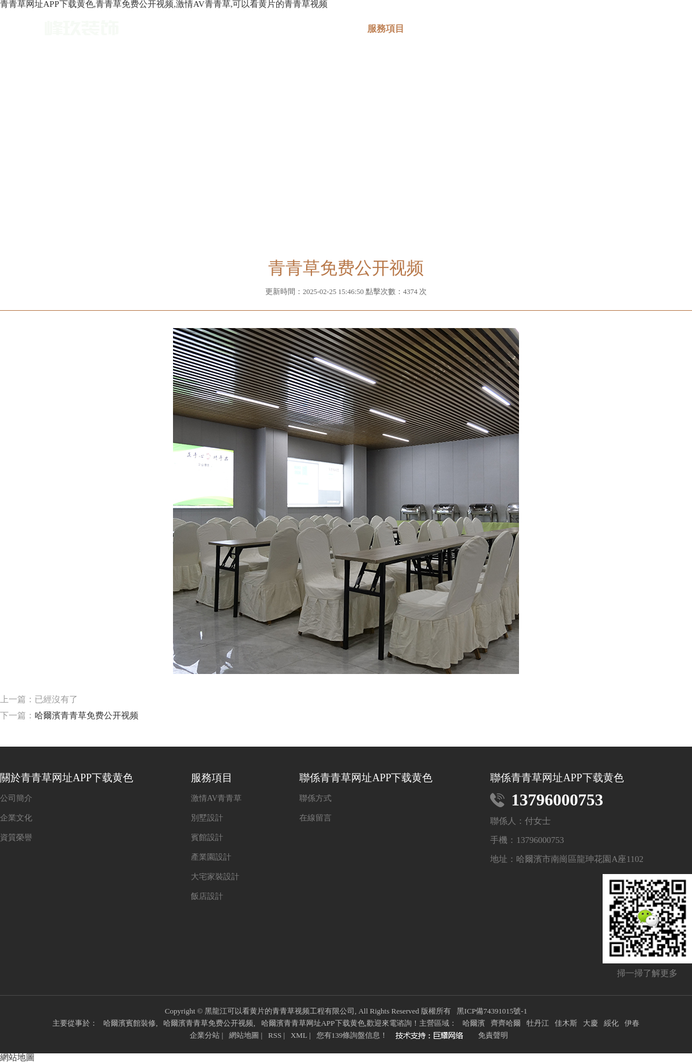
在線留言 (589, 28)
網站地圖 (244, 1035)
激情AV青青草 (216, 798)
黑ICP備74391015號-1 (492, 1011)
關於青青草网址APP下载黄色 (317, 33)
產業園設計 (211, 857)
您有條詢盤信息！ (352, 1035)
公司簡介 (16, 798)
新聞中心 (521, 28)
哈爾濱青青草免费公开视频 (86, 715)
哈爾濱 (473, 1023)
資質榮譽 (16, 838)
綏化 (611, 1023)
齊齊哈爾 (506, 1023)
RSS (274, 1035)
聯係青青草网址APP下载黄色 (658, 33)
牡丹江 (537, 1023)
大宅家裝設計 (215, 877)
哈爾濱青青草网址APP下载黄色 (313, 1023)
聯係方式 (315, 798)
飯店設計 (207, 896)
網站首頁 (249, 28)
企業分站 (205, 1035)
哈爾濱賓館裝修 (129, 1023)
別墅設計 (207, 818)
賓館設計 (207, 838)
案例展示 (453, 28)
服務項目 (385, 28)
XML (299, 1035)
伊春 (632, 1023)
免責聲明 (493, 1035)
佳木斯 (566, 1023)
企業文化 (16, 818)
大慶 (590, 1023)
